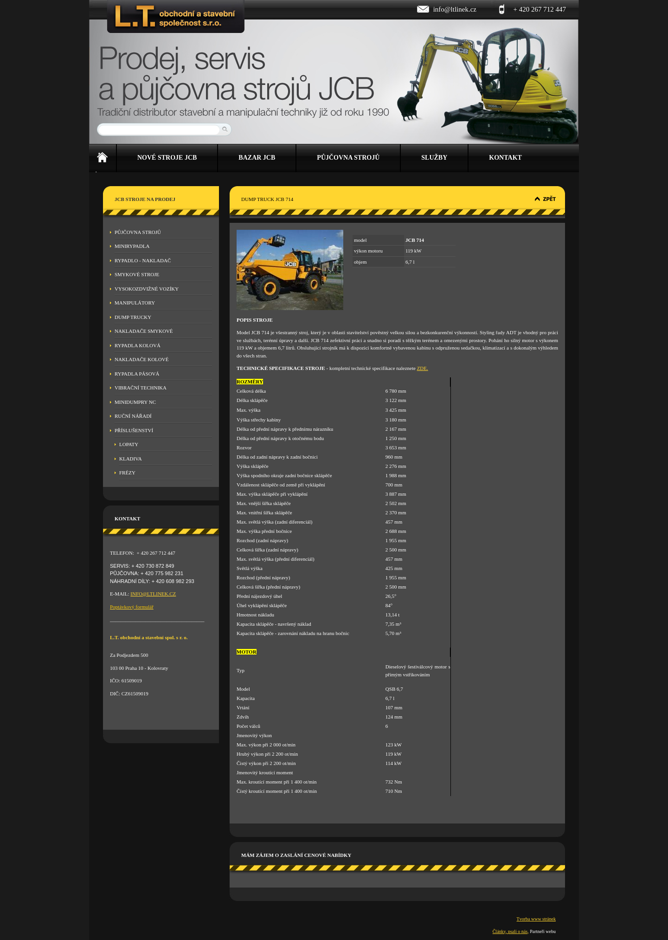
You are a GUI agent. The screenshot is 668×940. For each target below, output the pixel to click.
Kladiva (130, 458)
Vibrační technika (141, 387)
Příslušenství (134, 430)
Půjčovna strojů (138, 232)
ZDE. (422, 368)
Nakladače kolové (141, 359)
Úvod (102, 158)
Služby (434, 157)
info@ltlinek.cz (454, 9)
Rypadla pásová (137, 373)
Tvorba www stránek (536, 918)
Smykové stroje (137, 274)
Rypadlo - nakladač (143, 260)
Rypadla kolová (138, 345)
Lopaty (128, 444)
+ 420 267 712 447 (540, 9)
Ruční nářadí (133, 416)
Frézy (127, 472)
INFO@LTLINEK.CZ (153, 593)
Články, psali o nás (510, 931)
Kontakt (505, 157)
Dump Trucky (133, 317)
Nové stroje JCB (167, 157)
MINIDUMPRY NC (135, 402)
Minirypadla (132, 246)
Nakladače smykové (144, 331)
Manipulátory (135, 302)
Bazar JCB (256, 157)
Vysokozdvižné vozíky (147, 289)
